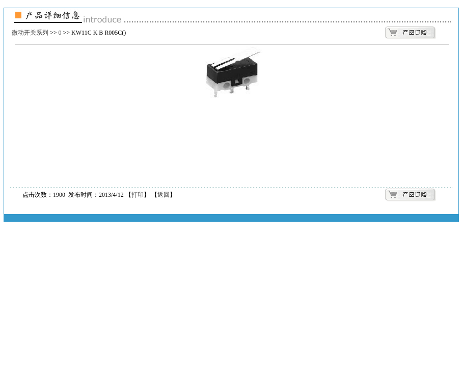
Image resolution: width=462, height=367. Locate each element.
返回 (163, 194)
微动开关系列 (30, 32)
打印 (137, 194)
